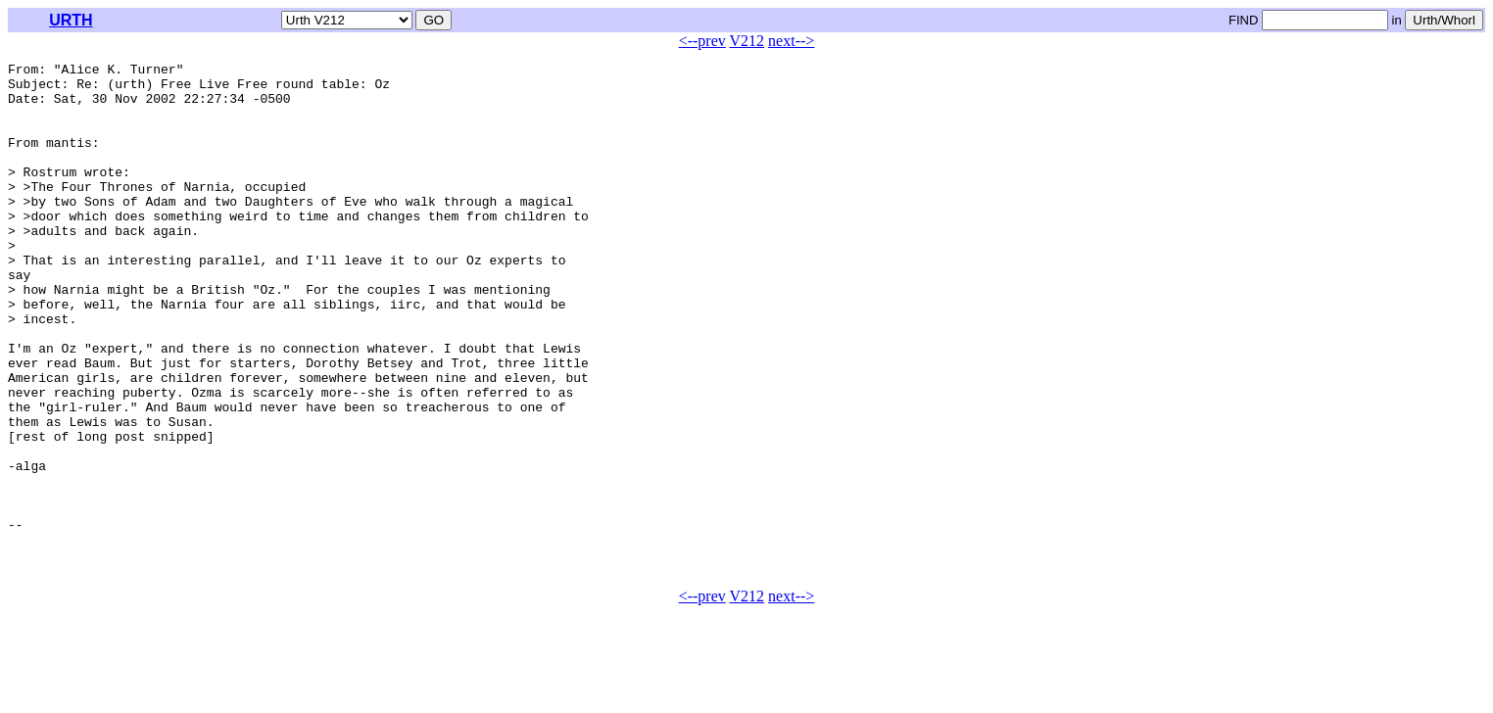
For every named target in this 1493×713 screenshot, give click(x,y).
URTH (70, 20)
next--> (791, 40)
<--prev (702, 40)
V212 (747, 40)
